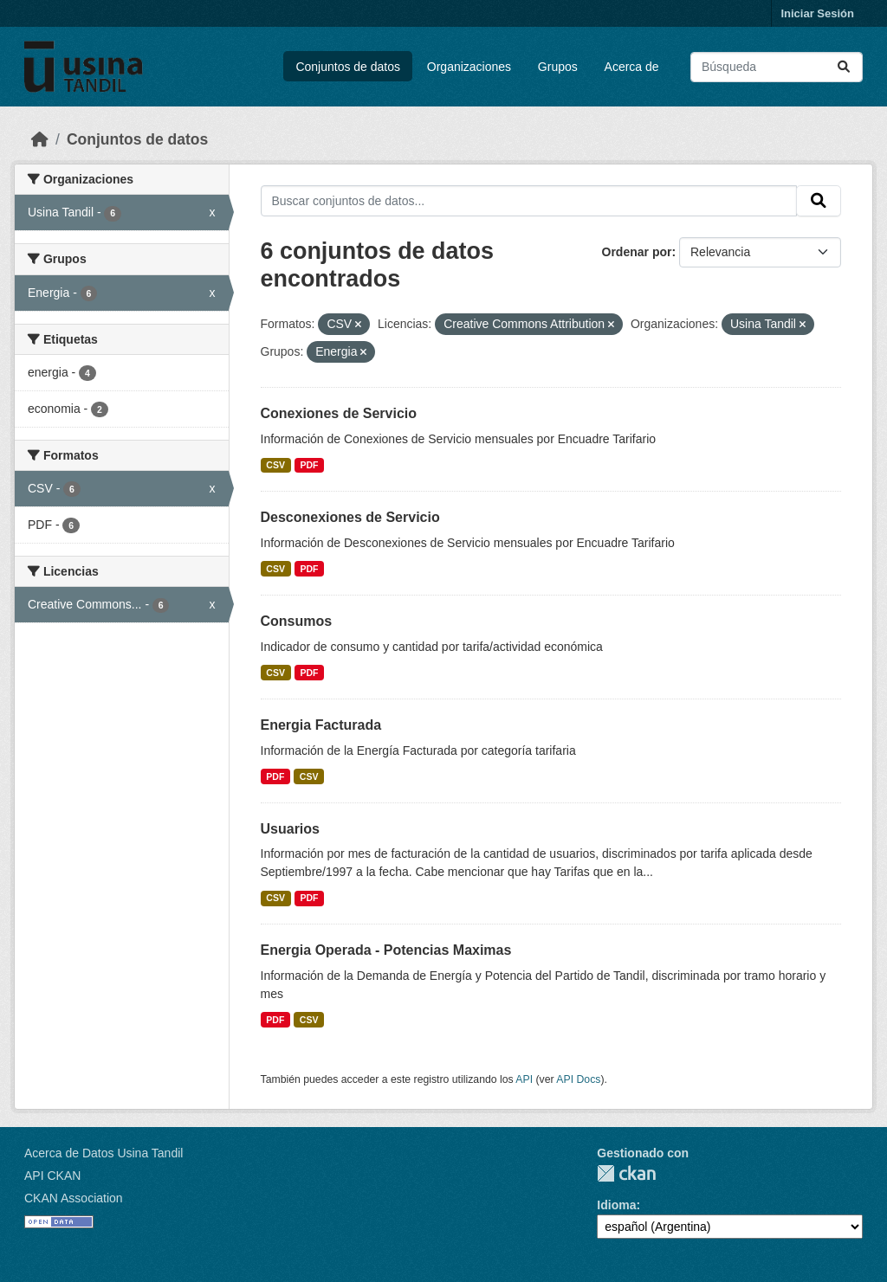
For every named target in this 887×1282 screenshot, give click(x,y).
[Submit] (843, 67)
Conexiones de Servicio (339, 413)
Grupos (558, 67)
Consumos (297, 621)
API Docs (578, 1079)
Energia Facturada (321, 725)
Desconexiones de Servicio (350, 517)
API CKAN (52, 1175)
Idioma (616, 1205)
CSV (275, 465)
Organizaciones (469, 67)
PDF (309, 465)
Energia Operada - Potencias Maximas (386, 950)
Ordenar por (637, 252)
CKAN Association (73, 1198)
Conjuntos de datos (347, 67)
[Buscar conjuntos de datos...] (776, 67)
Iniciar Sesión (817, 13)
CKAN (626, 1173)
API (524, 1079)
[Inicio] (40, 139)
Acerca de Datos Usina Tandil (103, 1153)
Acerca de (632, 67)
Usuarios (290, 828)
